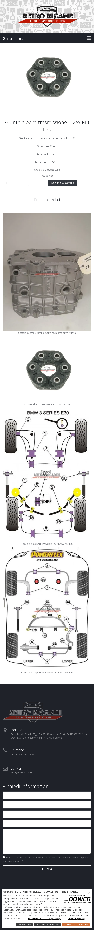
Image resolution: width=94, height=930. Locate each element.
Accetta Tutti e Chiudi (75, 924)
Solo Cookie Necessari (47, 924)
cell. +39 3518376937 (22, 754)
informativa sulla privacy (44, 918)
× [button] (89, 892)
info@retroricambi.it (22, 772)
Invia (47, 869)
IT (7, 39)
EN (11, 39)
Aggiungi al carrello (62, 182)
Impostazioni (24, 924)
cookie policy (76, 918)
